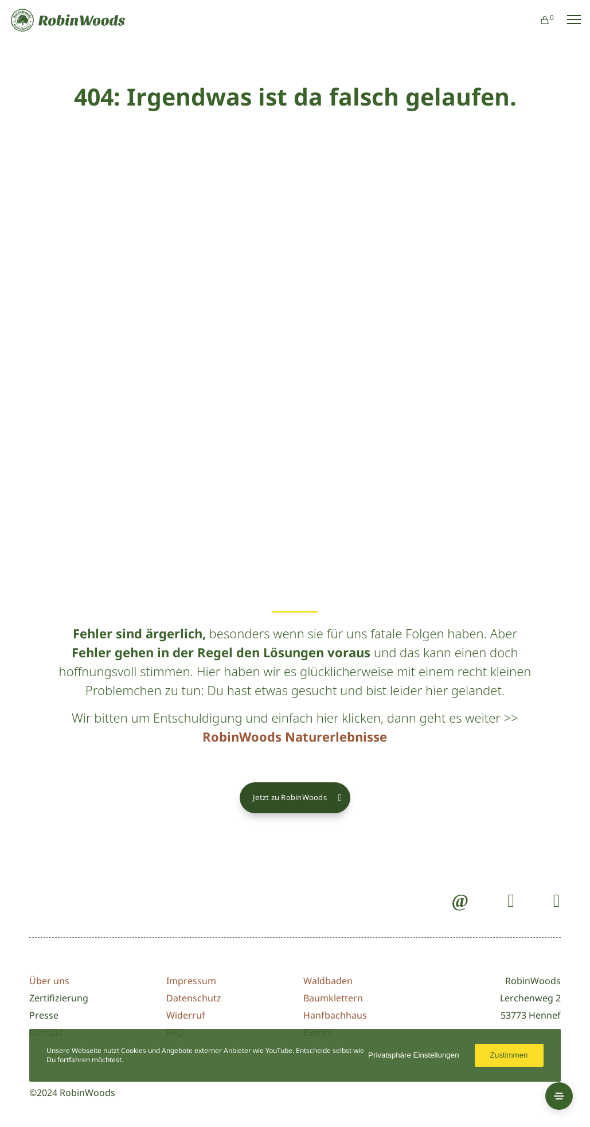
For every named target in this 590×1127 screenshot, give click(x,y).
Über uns (49, 980)
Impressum (191, 980)
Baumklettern (333, 998)
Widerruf (185, 1015)
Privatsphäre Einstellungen (413, 1055)
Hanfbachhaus (335, 1015)
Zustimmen (509, 1055)
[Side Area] (559, 1096)
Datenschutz (193, 998)
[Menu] (569, 20)
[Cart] (539, 20)
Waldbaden (328, 980)
